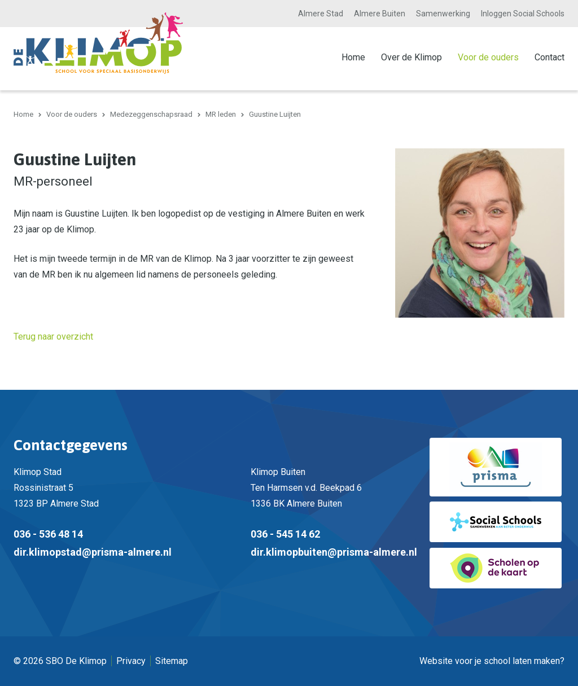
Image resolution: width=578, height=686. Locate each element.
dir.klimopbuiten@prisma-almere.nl (334, 552)
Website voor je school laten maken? (491, 661)
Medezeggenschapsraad (151, 114)
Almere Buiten (379, 13)
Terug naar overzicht (53, 336)
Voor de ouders (488, 57)
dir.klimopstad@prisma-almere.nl (93, 552)
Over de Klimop (411, 57)
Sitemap (171, 661)
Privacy (131, 661)
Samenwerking (443, 13)
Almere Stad (320, 13)
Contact (549, 57)
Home (353, 57)
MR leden (220, 114)
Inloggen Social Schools (522, 13)
